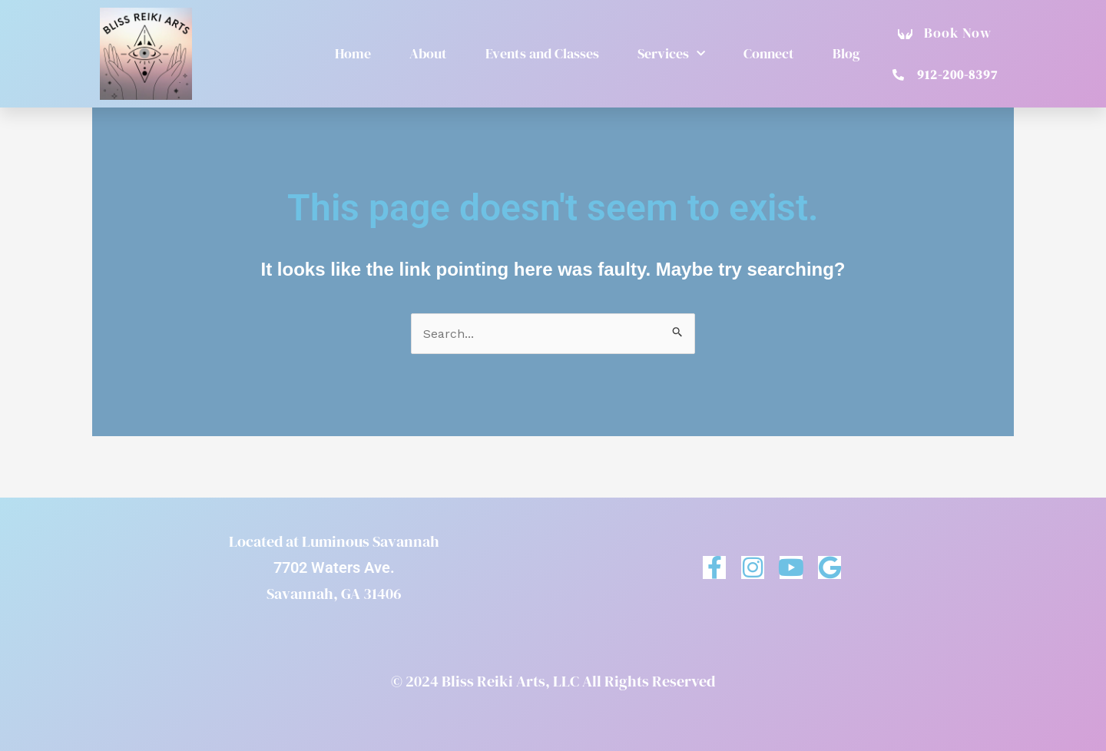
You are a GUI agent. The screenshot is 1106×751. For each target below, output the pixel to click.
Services (671, 54)
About (428, 53)
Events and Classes (542, 53)
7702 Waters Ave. (334, 567)
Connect (768, 53)
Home (353, 53)
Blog (846, 53)
